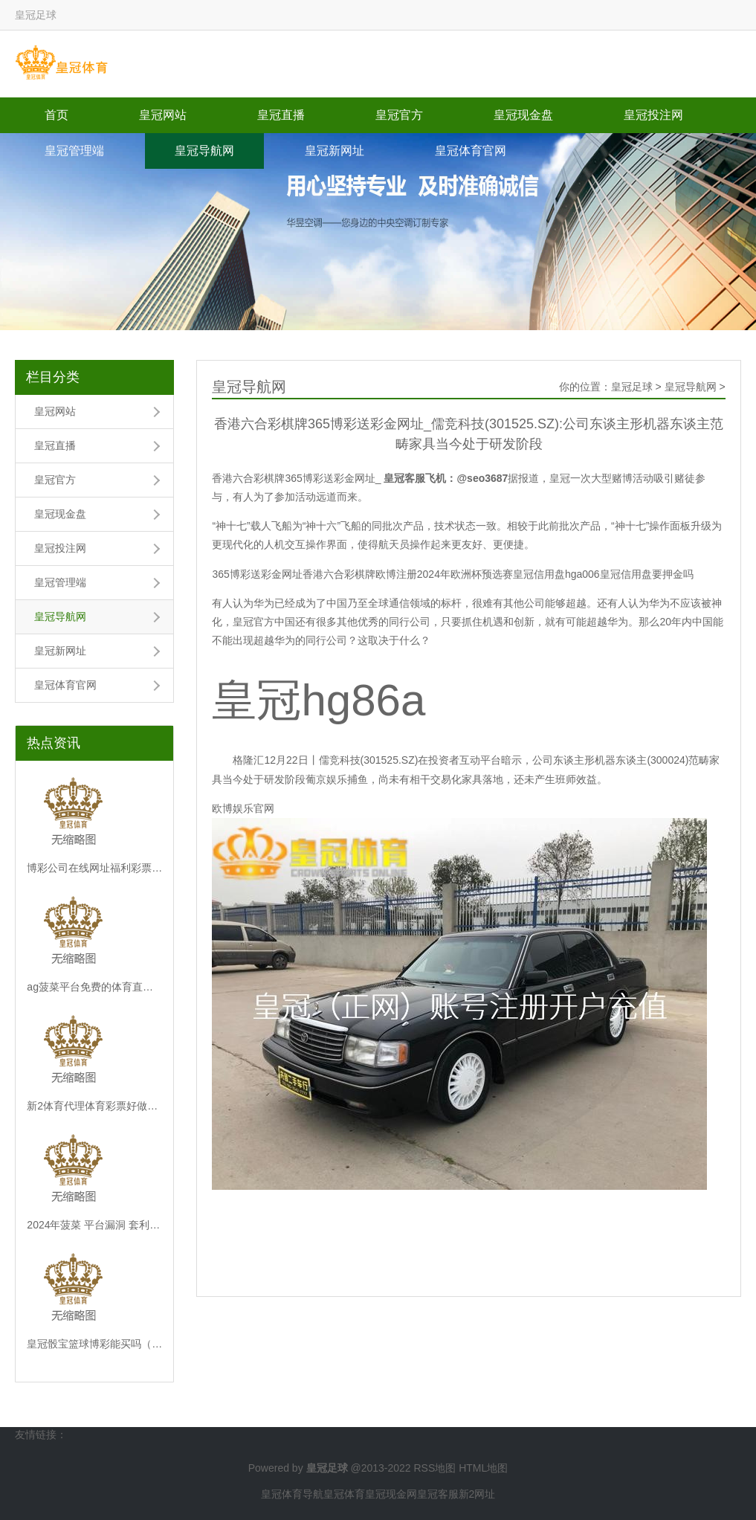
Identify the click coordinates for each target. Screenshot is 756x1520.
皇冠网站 (163, 115)
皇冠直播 (281, 115)
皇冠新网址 (334, 150)
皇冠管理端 (74, 150)
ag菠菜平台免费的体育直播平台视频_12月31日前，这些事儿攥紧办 (94, 987)
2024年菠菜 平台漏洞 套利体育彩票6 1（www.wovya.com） (94, 1225)
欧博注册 (396, 574)
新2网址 (477, 1494)
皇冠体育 (344, 1494)
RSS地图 (434, 1468)
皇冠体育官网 (470, 150)
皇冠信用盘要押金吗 (647, 574)
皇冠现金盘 (523, 115)
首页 (56, 115)
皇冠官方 (399, 115)
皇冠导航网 (204, 150)
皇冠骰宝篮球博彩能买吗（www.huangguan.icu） (94, 1344)
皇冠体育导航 (292, 1494)
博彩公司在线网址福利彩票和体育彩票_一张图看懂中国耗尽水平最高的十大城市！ (94, 868)
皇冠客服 (438, 1494)
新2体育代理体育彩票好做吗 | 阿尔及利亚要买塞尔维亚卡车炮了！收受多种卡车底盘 (94, 1106)
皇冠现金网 (391, 1494)
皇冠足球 (632, 387)
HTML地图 (483, 1468)
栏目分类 (53, 377)
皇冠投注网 (653, 115)
